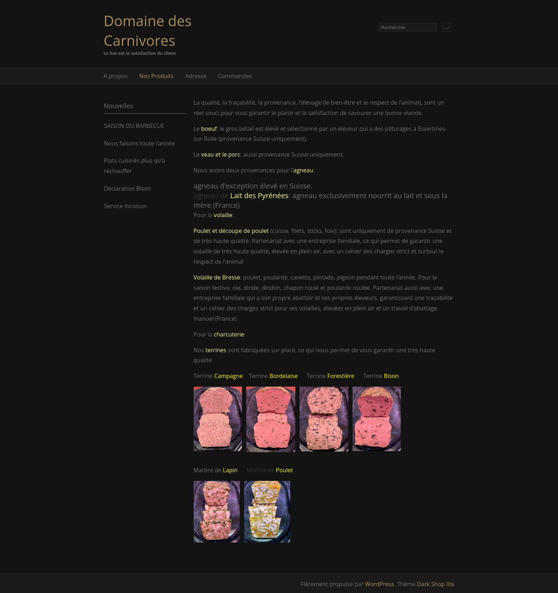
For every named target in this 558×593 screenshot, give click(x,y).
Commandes (235, 76)
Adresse (196, 76)
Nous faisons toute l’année (139, 143)
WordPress (379, 584)
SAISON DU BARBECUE (134, 126)
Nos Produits (156, 76)
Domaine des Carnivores (148, 30)
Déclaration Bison (127, 188)
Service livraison (125, 206)
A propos (116, 76)
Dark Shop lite (436, 584)
